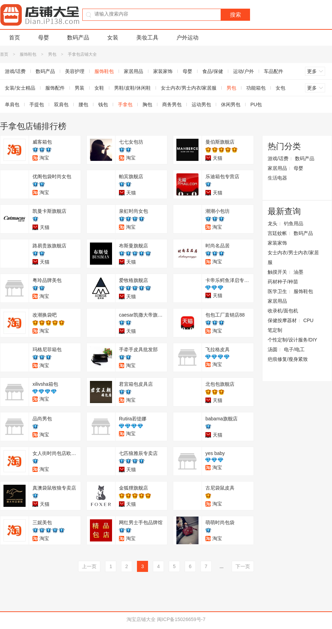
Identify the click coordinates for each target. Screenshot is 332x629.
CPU (308, 320)
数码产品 (78, 37)
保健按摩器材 (282, 320)
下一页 (243, 566)
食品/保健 (212, 71)
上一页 (89, 566)
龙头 (272, 223)
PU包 (256, 104)
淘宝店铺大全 (141, 619)
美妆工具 (147, 37)
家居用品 (133, 71)
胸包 (147, 104)
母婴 (43, 37)
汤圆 (272, 349)
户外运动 (187, 37)
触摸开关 (277, 272)
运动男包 (201, 104)
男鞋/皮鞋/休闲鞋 (132, 88)
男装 (79, 88)
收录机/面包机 (283, 310)
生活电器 (277, 178)
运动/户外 (243, 71)
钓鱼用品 (293, 223)
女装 (112, 37)
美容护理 (74, 71)
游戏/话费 (278, 158)
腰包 (83, 104)
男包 (52, 54)
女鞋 (99, 88)
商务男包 (172, 104)
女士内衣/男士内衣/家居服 (189, 88)
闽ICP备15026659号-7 (181, 619)
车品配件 (273, 71)
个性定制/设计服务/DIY (292, 340)
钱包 (103, 104)
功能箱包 (256, 88)
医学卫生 (277, 291)
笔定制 (275, 330)
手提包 (36, 104)
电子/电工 (294, 349)
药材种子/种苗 (283, 281)
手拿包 (125, 104)
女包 (280, 88)
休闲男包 (230, 104)
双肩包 (61, 104)
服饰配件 (55, 88)
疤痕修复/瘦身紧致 (288, 359)
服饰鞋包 (28, 54)
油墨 (298, 272)
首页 (14, 37)
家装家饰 (163, 71)
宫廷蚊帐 (277, 233)
